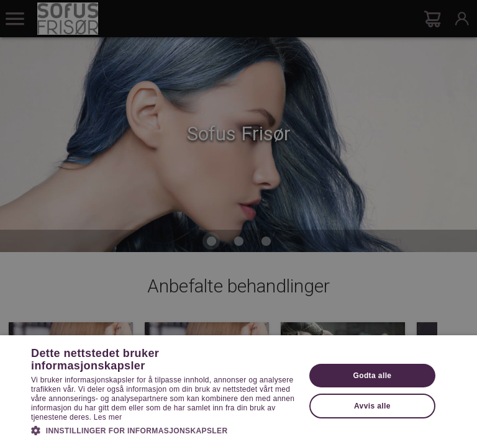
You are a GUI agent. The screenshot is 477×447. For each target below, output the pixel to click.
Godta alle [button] (372, 375)
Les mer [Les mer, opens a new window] (108, 417)
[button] (164, 429)
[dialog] (238, 223)
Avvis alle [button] (372, 406)
